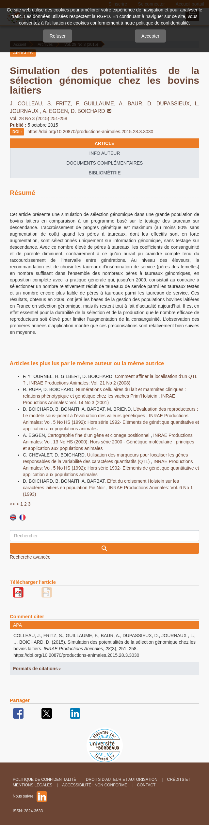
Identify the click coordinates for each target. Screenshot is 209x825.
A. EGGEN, (56, 111)
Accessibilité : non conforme (94, 785)
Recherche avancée (30, 557)
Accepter (150, 36)
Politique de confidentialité (44, 779)
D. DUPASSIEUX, (171, 103)
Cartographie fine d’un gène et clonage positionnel (99, 435)
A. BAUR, (133, 103)
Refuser (58, 36)
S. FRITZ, (61, 103)
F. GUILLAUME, (97, 103)
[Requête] (104, 535)
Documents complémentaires (105, 163)
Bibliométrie (104, 172)
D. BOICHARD (92, 111)
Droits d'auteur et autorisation (121, 779)
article (105, 143)
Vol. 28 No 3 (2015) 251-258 (38, 118)
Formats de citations (37, 668)
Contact (146, 785)
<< (12, 504)
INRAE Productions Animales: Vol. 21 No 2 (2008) (79, 383)
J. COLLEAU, (28, 103)
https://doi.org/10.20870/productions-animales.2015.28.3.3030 (90, 131)
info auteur (104, 153)
